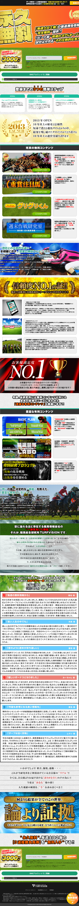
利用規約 (52, 890)
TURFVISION (11, 2)
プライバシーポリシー (30, 890)
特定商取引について (42, 890)
